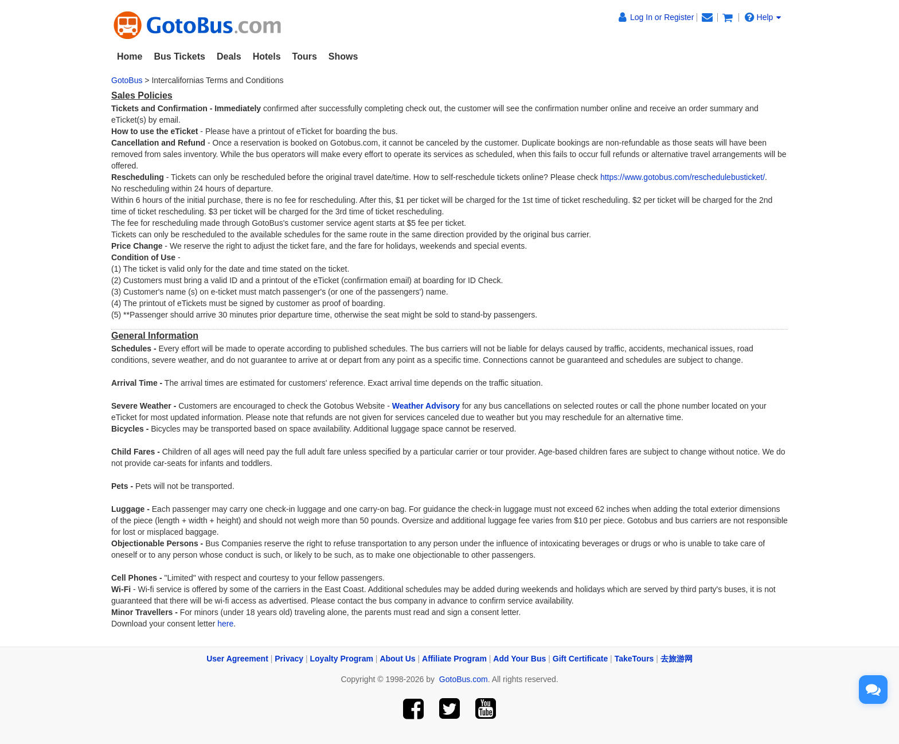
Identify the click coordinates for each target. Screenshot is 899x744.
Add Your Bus (519, 658)
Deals (229, 56)
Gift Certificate (580, 658)
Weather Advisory (426, 405)
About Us (397, 658)
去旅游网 (676, 658)
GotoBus (126, 80)
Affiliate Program (454, 658)
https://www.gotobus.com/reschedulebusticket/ (682, 177)
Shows (343, 56)
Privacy (289, 658)
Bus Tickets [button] (179, 56)
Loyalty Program (341, 658)
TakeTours (634, 658)
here (225, 623)
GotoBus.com (463, 679)
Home (129, 56)
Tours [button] (304, 56)
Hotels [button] (267, 56)
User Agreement (237, 658)
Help (763, 17)
